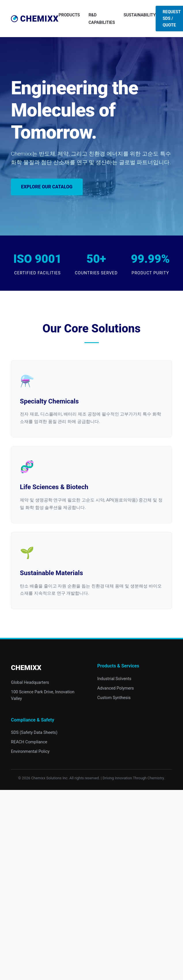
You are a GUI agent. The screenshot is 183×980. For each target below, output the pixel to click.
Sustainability (140, 15)
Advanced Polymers (115, 688)
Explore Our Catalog (46, 187)
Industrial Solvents (114, 678)
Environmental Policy (30, 751)
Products (69, 15)
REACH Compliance (29, 742)
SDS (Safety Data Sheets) (34, 732)
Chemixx (35, 19)
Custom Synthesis (114, 697)
